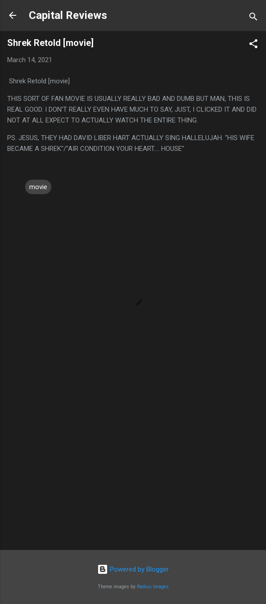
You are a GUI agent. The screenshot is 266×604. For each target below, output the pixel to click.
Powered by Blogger (133, 569)
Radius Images (153, 587)
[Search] (253, 18)
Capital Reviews (68, 15)
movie (38, 187)
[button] (253, 45)
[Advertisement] (133, 472)
